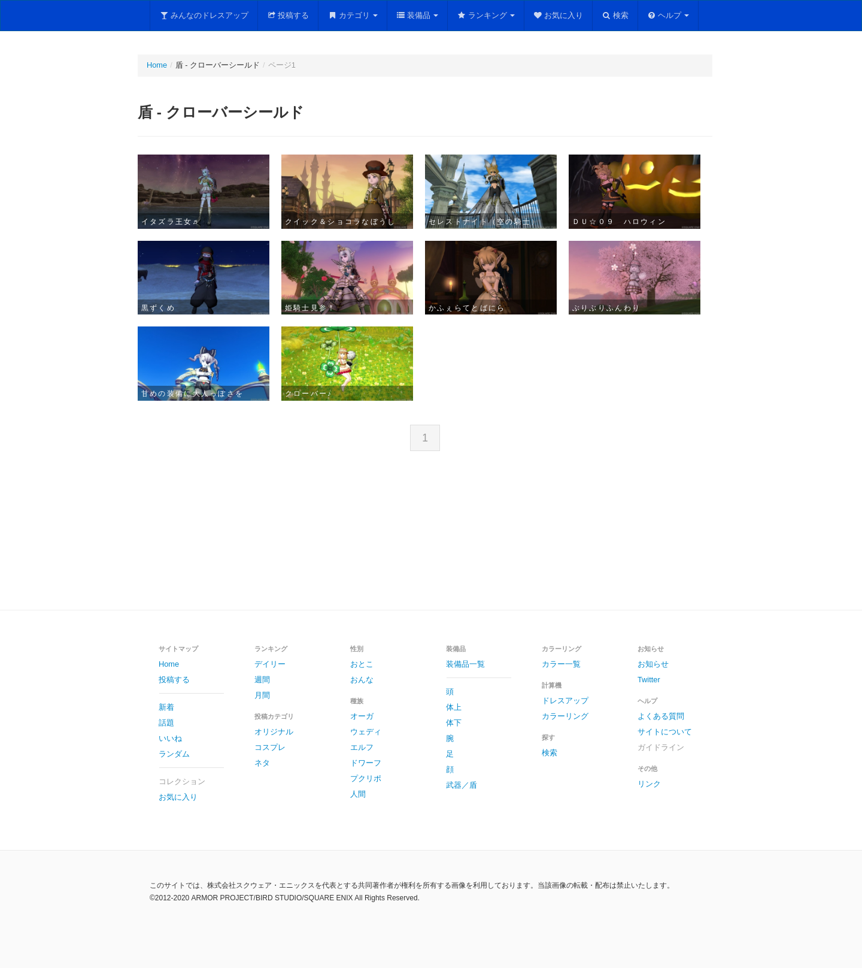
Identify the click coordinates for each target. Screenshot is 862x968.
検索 (615, 15)
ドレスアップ (565, 700)
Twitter (649, 679)
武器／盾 (461, 785)
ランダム (174, 753)
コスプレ (270, 747)
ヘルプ (668, 15)
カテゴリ (352, 15)
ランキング (486, 15)
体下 (454, 722)
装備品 (417, 15)
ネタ (262, 762)
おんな (362, 679)
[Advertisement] (431, 540)
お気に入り (558, 15)
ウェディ (365, 731)
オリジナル (273, 731)
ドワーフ (365, 762)
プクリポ (365, 778)
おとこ (362, 664)
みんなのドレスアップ (203, 15)
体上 (454, 707)
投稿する (288, 15)
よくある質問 (661, 716)
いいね (170, 738)
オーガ (362, 716)
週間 (262, 679)
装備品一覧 (465, 664)
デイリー (270, 664)
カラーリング (565, 716)
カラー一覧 (561, 664)
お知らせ (653, 664)
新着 (166, 707)
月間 (262, 695)
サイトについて (665, 731)
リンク (649, 783)
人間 (358, 793)
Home (157, 64)
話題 (166, 722)
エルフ (362, 747)
